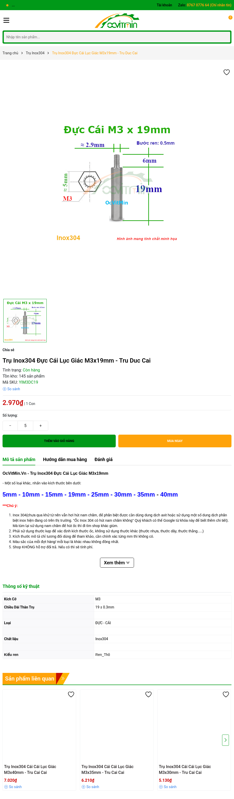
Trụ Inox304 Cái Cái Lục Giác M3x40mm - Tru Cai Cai (30, 769)
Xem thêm (117, 562)
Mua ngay (175, 441)
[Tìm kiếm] (225, 37)
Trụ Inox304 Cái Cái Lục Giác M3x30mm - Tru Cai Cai (185, 769)
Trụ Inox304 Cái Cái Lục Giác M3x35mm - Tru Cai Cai (107, 769)
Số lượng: (10, 415)
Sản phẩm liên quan (29, 678)
